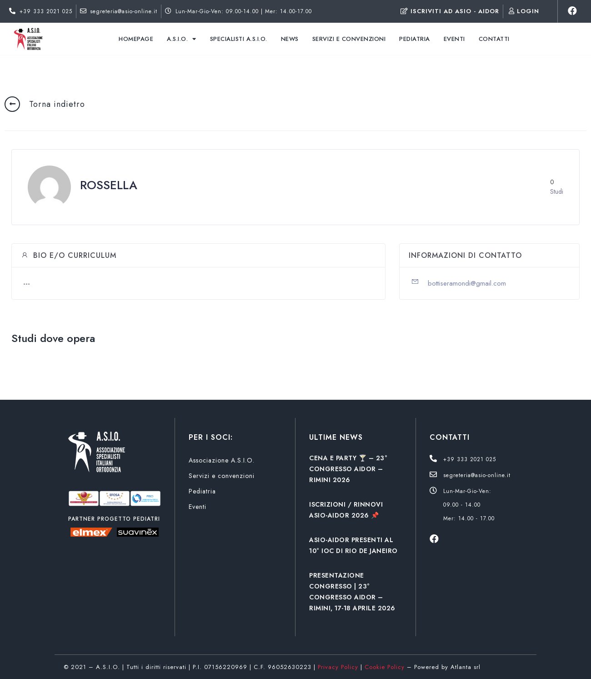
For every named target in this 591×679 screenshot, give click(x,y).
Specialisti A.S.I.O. (238, 39)
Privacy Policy (338, 667)
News (290, 39)
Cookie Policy (385, 667)
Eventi (454, 39)
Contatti (494, 39)
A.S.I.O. (181, 39)
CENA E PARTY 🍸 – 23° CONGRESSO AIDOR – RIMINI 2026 (348, 468)
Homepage (136, 39)
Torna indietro (57, 104)
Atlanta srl (466, 667)
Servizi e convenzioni (349, 39)
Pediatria (414, 39)
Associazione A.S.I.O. (222, 460)
